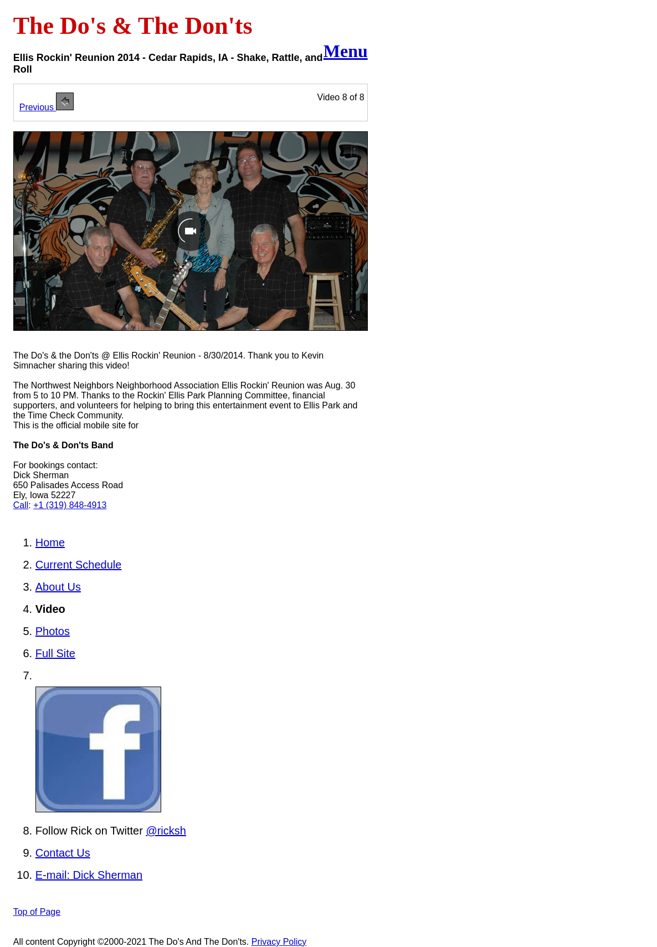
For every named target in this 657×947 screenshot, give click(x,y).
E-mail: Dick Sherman (88, 875)
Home (50, 542)
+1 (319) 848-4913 (69, 505)
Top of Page (36, 912)
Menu (346, 51)
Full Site (55, 653)
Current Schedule (78, 565)
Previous (46, 107)
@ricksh (166, 831)
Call (21, 505)
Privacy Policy (279, 941)
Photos (52, 631)
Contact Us (62, 853)
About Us (58, 587)
